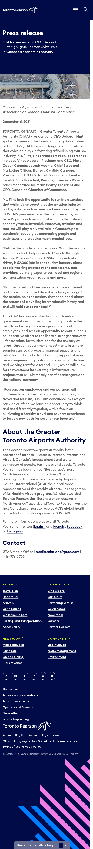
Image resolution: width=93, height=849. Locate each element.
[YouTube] (51, 676)
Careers (53, 621)
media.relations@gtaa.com (57, 551)
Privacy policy (32, 746)
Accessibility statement (45, 735)
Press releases (12, 663)
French (58, 526)
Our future (55, 597)
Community (57, 638)
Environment (57, 657)
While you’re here (15, 615)
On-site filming (13, 657)
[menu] (75, 10)
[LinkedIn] (42, 676)
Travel (8, 584)
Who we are (56, 591)
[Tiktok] (33, 676)
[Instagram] (15, 676)
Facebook (74, 526)
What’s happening (16, 719)
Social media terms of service (59, 741)
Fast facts (9, 651)
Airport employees (16, 701)
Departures (10, 597)
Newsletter (10, 713)
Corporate (57, 584)
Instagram (15, 531)
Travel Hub (10, 591)
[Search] (86, 10)
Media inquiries (13, 645)
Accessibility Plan (15, 735)
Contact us (10, 689)
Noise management (62, 651)
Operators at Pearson (18, 707)
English (39, 526)
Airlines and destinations (20, 695)
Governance (56, 609)
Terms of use (11, 746)
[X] (6, 676)
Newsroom (55, 615)
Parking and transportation (22, 621)
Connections (12, 609)
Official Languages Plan (20, 741)
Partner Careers (59, 627)
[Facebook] (24, 676)
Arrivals (8, 603)
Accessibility (11, 627)
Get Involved (57, 645)
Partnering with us (60, 603)
